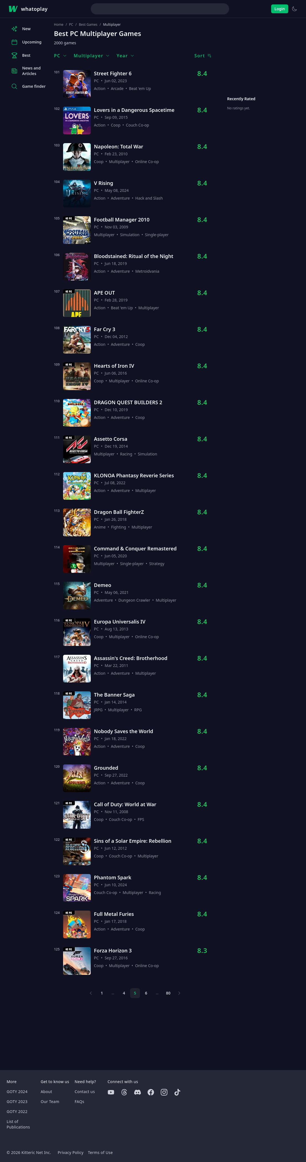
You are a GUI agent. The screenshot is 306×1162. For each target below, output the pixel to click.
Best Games (88, 24)
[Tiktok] (177, 1092)
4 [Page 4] (124, 993)
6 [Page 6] (146, 993)
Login (279, 8)
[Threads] (124, 1092)
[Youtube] (111, 1092)
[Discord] (137, 1092)
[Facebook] (150, 1092)
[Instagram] (164, 1092)
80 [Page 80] (168, 993)
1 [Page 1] (102, 993)
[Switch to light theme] (294, 9)
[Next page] (179, 993)
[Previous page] (91, 993)
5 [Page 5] (135, 993)
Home (58, 24)
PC (71, 24)
